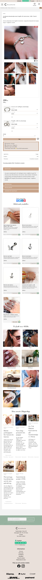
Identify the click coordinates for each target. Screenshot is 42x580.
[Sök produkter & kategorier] (19, 8)
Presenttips (6, 457)
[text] (21, 100)
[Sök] (40, 8)
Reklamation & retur (21, 560)
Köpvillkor (21, 556)
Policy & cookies (21, 558)
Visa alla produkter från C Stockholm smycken (13, 163)
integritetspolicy (31, 521)
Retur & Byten (8, 187)
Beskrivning (8, 169)
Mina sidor (21, 553)
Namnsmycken (8, 455)
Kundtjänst (21, 554)
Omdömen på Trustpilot (11, 191)
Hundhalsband (8, 501)
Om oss (21, 551)
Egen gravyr (11, 457)
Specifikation (8, 184)
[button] (2, 4)
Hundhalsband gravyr (8, 503)
